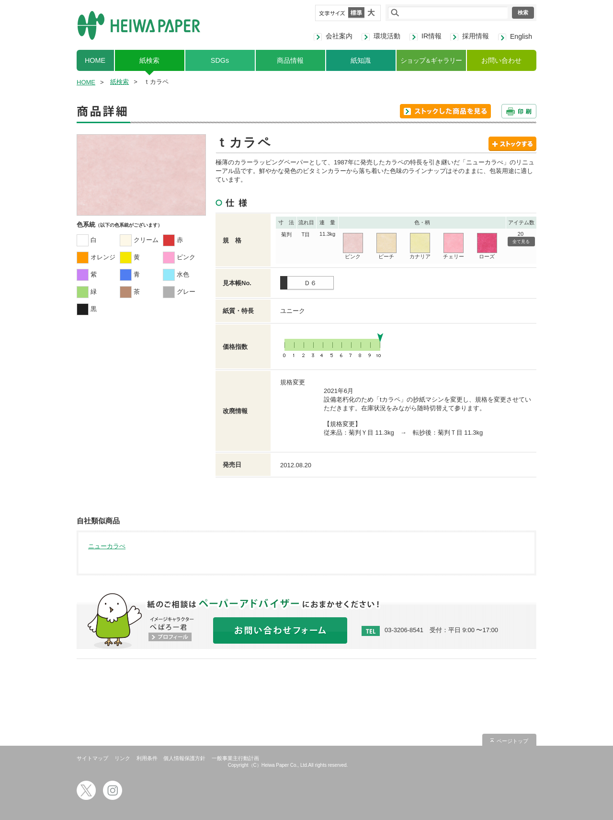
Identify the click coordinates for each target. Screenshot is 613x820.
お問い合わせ (501, 60)
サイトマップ (92, 758)
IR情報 (431, 36)
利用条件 (147, 758)
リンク (122, 758)
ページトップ (512, 741)
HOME (95, 60)
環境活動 (387, 36)
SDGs (220, 60)
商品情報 (290, 60)
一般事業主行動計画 (235, 758)
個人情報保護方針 (184, 758)
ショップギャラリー (430, 60)
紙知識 (361, 60)
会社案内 (339, 36)
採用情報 (475, 36)
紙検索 (149, 60)
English (521, 36)
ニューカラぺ (106, 546)
